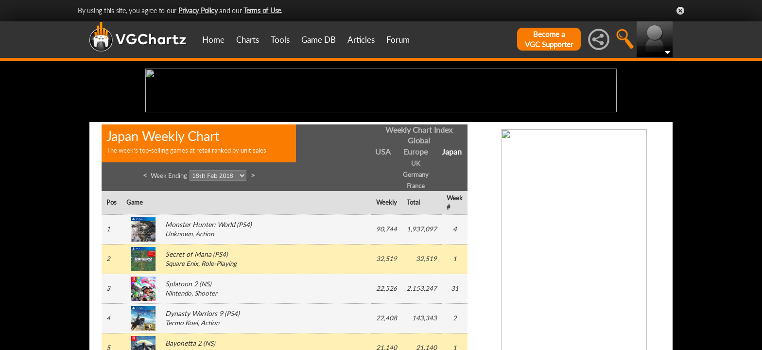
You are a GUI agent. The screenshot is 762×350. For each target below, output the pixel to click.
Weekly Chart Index (418, 205)
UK (415, 239)
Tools (280, 40)
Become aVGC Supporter (549, 39)
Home (213, 40)
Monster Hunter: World (200, 300)
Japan (452, 227)
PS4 (244, 300)
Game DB (318, 40)
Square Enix (181, 339)
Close (680, 11)
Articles (361, 40)
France (416, 261)
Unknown (178, 310)
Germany (416, 250)
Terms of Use (262, 10)
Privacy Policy (198, 10)
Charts (247, 40)
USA (383, 227)
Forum (398, 40)
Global (419, 216)
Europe (415, 227)
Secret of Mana (188, 330)
